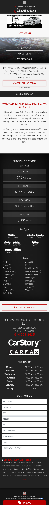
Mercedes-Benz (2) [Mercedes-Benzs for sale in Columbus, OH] (33, 271)
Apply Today (24, 54)
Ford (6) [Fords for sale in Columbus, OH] (6, 281)
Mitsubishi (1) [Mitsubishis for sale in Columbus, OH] (31, 274)
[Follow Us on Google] (24, 2)
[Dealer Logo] (24, 21)
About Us (20, 496)
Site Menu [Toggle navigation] (24, 33)
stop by (35, 139)
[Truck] (31, 236)
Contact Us (25, 496)
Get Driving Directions (24, 307)
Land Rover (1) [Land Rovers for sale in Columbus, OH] (32, 268)
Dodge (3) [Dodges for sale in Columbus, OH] (7, 277)
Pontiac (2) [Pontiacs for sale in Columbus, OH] (30, 281)
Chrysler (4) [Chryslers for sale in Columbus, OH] (8, 274)
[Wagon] (35, 244)
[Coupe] (7, 244)
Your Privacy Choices (36, 498)
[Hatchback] (17, 244)
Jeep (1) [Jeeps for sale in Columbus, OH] (29, 262)
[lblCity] (24, 413)
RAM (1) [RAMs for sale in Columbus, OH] (29, 284)
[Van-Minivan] (40, 236)
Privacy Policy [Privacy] (32, 496)
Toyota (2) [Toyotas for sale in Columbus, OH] (30, 287)
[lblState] (24, 418)
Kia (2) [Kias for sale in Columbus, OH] (28, 265)
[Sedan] (8, 251)
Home (15, 496)
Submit (24, 480)
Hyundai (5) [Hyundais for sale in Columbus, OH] (8, 290)
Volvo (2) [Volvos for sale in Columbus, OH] (29, 290)
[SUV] (17, 251)
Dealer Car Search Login (11, 498)
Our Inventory (24, 48)
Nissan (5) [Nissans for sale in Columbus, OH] (30, 277)
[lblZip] (24, 424)
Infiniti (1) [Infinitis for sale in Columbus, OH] (7, 293)
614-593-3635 (26, 11)
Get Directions (24, 59)
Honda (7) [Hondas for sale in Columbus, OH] (7, 287)
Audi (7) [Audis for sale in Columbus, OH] (6, 262)
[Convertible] (13, 236)
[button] (24, 94)
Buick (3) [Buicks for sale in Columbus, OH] (7, 268)
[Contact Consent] (2, 460)
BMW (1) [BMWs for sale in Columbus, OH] (7, 265)
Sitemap (27, 498)
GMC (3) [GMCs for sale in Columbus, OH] (7, 284)
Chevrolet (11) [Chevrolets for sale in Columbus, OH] (9, 271)
